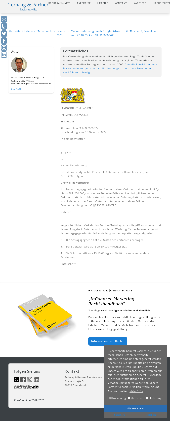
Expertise (84, 3)
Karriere (139, 3)
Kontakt (121, 3)
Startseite (14, 31)
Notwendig (117, 398)
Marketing (154, 398)
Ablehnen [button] (151, 415)
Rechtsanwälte (59, 3)
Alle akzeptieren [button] (135, 408)
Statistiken (136, 398)
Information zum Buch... (107, 341)
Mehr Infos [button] (136, 391)
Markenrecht (45, 31)
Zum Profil (16, 89)
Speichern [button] (119, 415)
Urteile (102, 3)
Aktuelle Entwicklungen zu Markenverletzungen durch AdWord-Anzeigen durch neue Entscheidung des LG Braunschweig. (111, 68)
